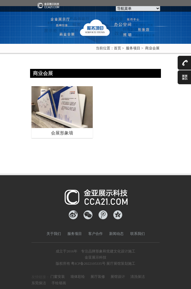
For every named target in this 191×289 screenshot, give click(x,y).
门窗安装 (57, 276)
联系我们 (137, 234)
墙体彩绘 (77, 276)
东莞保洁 (38, 283)
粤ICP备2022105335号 (88, 263)
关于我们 (53, 234)
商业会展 (152, 48)
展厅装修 (97, 276)
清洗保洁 (137, 276)
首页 (117, 48)
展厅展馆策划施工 (120, 263)
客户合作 (95, 234)
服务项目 (133, 48)
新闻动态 (116, 234)
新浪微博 (73, 214)
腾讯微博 (103, 214)
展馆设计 (118, 276)
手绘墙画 (59, 283)
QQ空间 (117, 214)
